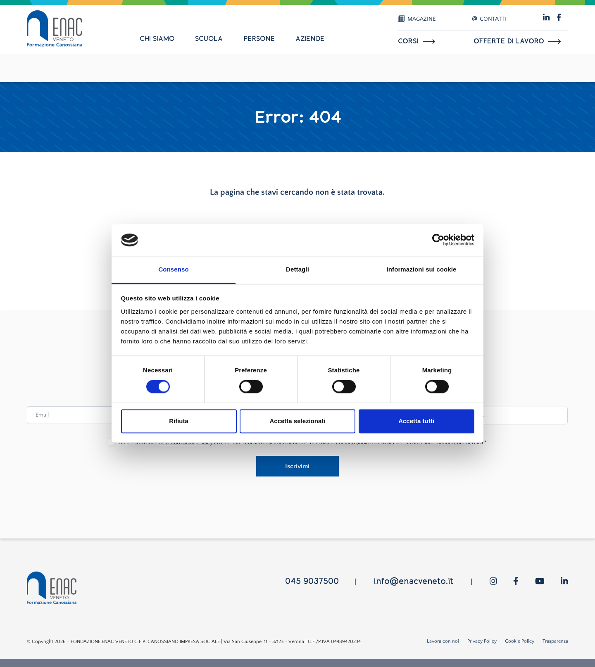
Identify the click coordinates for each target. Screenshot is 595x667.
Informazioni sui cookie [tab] (422, 269)
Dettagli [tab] (297, 269)
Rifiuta (178, 420)
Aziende (309, 39)
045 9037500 (312, 581)
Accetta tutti (416, 420)
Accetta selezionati (297, 420)
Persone (259, 39)
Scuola (209, 39)
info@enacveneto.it (413, 581)
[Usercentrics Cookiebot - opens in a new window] (438, 240)
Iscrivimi (297, 466)
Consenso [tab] (173, 269)
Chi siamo (157, 39)
